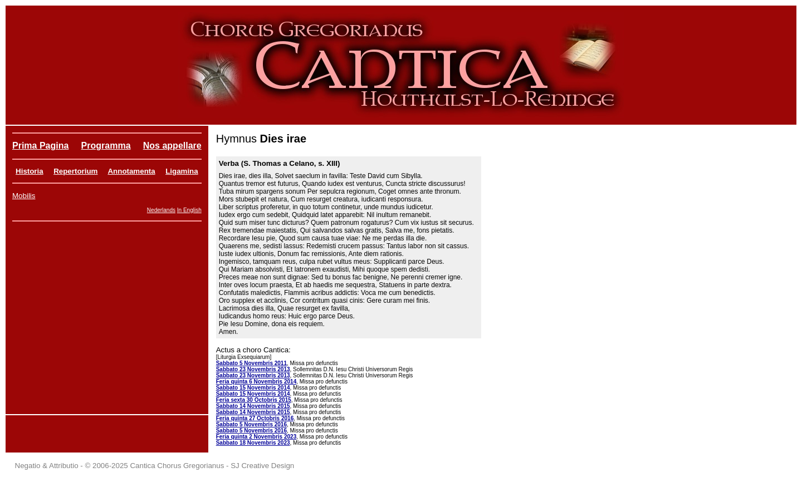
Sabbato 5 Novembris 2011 (251, 363)
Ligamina (181, 171)
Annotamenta (131, 171)
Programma (106, 145)
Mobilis (23, 195)
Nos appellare (172, 145)
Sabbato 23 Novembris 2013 (253, 369)
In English (189, 210)
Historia (29, 171)
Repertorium (75, 171)
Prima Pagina (40, 145)
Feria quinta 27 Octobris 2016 (255, 418)
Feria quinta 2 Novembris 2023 (256, 437)
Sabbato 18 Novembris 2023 (253, 443)
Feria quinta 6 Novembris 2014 (256, 381)
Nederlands (161, 210)
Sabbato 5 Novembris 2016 (251, 424)
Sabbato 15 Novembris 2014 (253, 388)
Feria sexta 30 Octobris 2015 (253, 400)
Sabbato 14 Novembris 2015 (253, 406)
